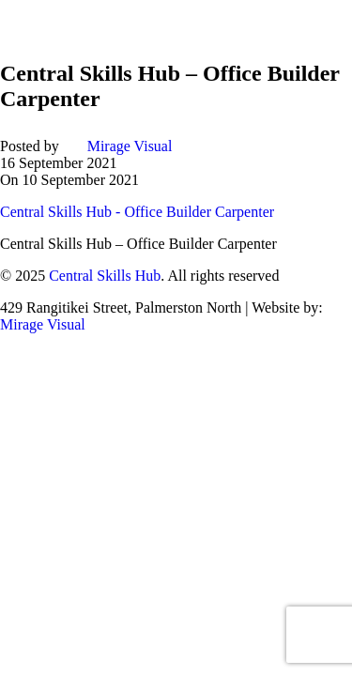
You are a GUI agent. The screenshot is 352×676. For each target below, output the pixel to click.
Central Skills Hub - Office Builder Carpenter (137, 212)
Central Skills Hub (105, 276)
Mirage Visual (130, 146)
